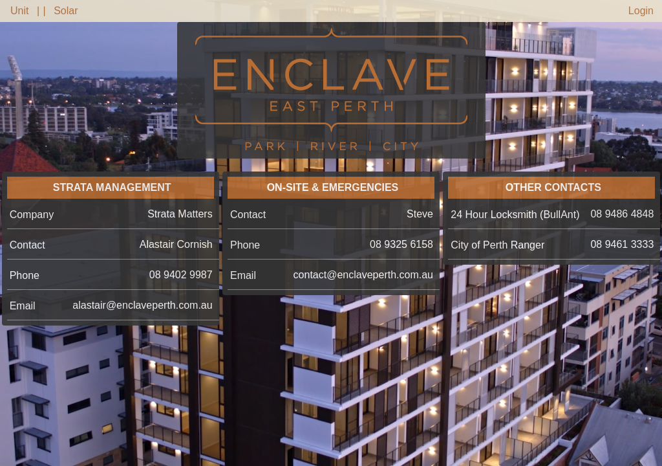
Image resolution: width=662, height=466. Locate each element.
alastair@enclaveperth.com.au (142, 305)
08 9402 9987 (181, 274)
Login (641, 10)
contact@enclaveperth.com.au (363, 274)
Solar (66, 10)
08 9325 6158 (401, 244)
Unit (19, 10)
